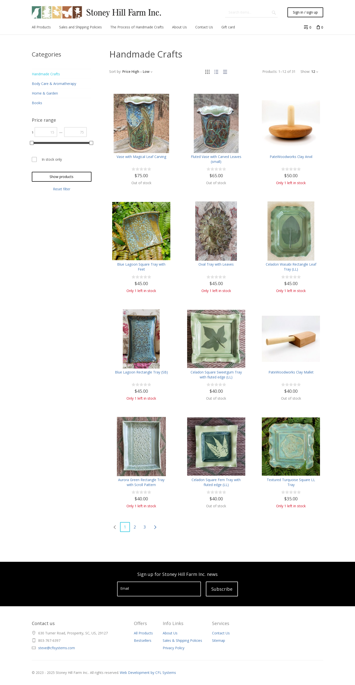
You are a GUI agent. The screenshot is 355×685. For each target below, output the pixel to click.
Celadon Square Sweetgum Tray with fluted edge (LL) (216, 374)
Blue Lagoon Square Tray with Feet (141, 267)
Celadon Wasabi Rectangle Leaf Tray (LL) (291, 267)
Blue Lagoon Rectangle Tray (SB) (141, 372)
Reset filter (61, 189)
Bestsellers (142, 640)
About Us (170, 633)
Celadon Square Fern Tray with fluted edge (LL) (216, 482)
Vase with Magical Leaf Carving (141, 156)
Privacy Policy (173, 648)
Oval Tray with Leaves (216, 264)
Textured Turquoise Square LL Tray (291, 482)
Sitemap (218, 640)
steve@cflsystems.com (56, 648)
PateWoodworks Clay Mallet (291, 372)
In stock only (52, 159)
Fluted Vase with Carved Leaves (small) (216, 159)
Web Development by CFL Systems (148, 672)
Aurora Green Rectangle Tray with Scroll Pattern (141, 482)
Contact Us (221, 633)
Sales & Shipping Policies (182, 640)
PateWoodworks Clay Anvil (291, 156)
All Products (143, 633)
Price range (44, 119)
